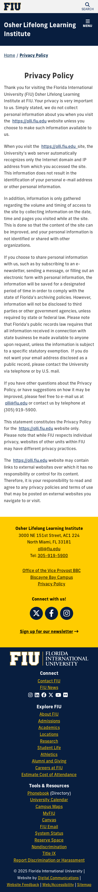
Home (9, 55)
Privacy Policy (34, 55)
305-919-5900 (53, 555)
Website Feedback (23, 884)
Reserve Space (49, 840)
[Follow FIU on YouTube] (59, 695)
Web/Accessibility (58, 884)
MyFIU (49, 813)
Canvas (49, 819)
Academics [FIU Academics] (49, 727)
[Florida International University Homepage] (26, 6)
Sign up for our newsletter (46, 631)
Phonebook (38, 793)
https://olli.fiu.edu (29, 121)
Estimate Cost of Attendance (49, 774)
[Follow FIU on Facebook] (44, 695)
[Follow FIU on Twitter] (51, 695)
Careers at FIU (49, 767)
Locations (49, 734)
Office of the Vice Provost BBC (51, 570)
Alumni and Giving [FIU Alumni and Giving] (49, 761)
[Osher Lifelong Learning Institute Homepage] (42, 29)
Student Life (49, 747)
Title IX (49, 853)
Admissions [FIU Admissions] (49, 720)
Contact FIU (49, 680)
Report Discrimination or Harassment (49, 860)
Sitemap (84, 884)
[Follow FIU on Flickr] (66, 695)
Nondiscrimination (49, 846)
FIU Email (49, 826)
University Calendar (49, 799)
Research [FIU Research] (49, 741)
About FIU (49, 714)
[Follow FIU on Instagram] (31, 695)
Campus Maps (49, 806)
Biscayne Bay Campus (51, 577)
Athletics (49, 754)
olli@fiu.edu (16, 403)
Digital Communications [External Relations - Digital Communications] (58, 878)
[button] (87, 7)
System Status (49, 833)
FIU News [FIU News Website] (49, 687)
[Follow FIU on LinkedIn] (38, 695)
